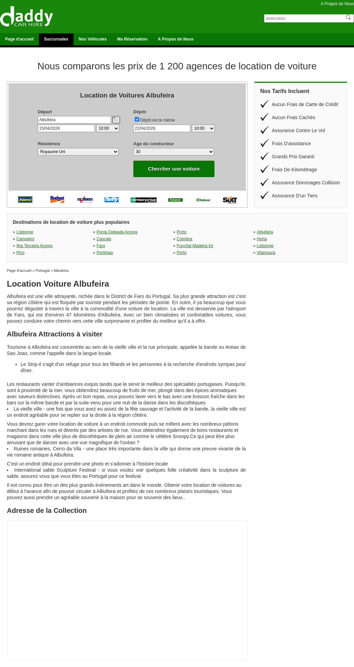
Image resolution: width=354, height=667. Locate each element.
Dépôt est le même (157, 120)
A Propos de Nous (337, 3)
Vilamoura (266, 252)
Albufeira (264, 232)
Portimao (105, 252)
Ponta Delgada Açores (117, 232)
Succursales (56, 39)
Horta (262, 239)
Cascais (104, 239)
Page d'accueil (19, 39)
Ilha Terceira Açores (34, 245)
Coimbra (184, 239)
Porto (182, 232)
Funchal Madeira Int (195, 245)
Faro (101, 245)
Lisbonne (24, 232)
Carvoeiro (25, 239)
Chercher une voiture (174, 169)
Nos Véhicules (93, 39)
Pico (20, 252)
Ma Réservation (132, 39)
